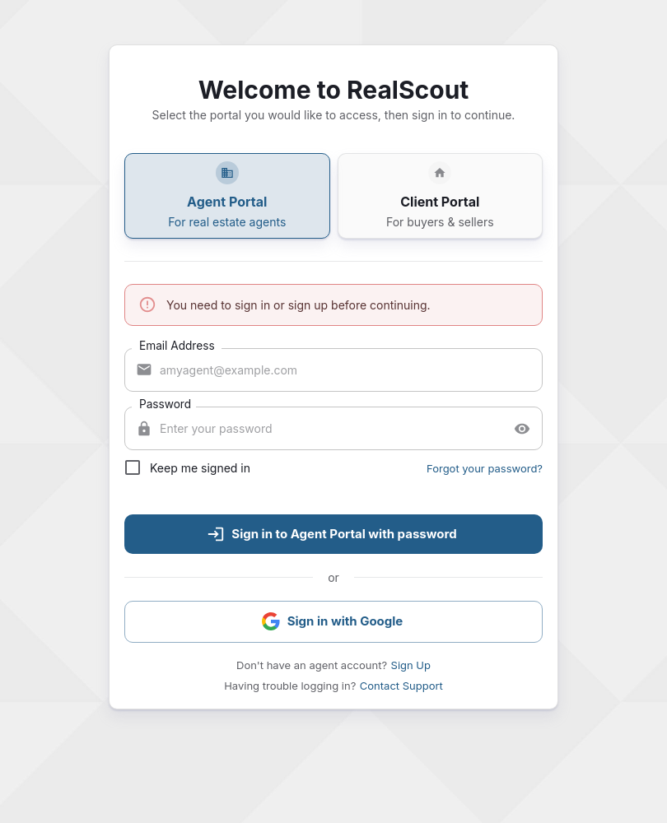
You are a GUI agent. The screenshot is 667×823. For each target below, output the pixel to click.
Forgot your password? (485, 468)
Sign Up (411, 665)
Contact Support (401, 685)
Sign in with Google (332, 621)
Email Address (177, 345)
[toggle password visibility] (522, 428)
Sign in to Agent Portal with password (331, 534)
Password (165, 404)
